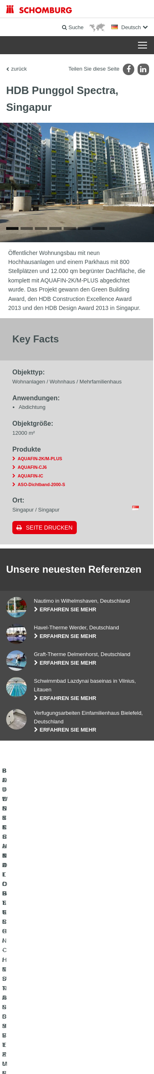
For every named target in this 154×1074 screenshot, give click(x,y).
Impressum (47, 1045)
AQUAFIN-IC (30, 476)
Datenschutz (74, 1045)
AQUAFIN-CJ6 (32, 468)
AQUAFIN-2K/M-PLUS (40, 459)
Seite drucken (49, 528)
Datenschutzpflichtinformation (118, 1045)
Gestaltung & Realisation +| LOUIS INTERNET (77, 1057)
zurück (19, 69)
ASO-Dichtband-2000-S (41, 485)
